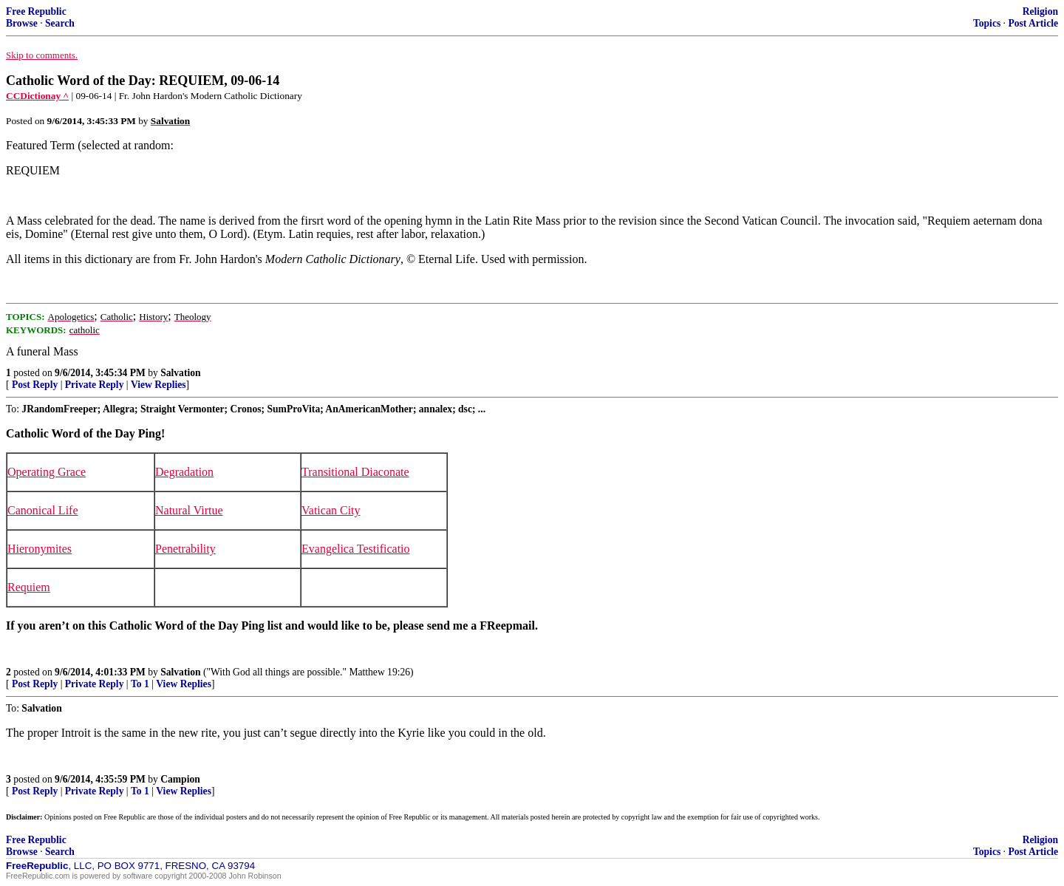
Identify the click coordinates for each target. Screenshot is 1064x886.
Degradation (184, 472)
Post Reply (35, 384)
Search (60, 23)
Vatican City (331, 510)
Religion (1040, 11)
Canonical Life (42, 510)
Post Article (1033, 23)
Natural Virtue (189, 510)
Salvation (180, 372)
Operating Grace (46, 472)
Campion (180, 779)
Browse (22, 23)
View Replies (158, 384)
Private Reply (94, 384)
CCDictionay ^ (37, 95)
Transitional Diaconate (355, 472)
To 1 (140, 683)
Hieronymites (39, 548)
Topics (986, 23)
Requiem (28, 587)
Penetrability (185, 548)
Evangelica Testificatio (355, 548)
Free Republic (36, 11)
